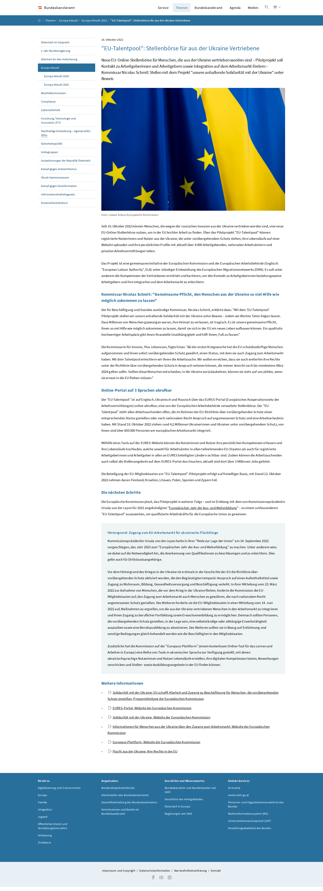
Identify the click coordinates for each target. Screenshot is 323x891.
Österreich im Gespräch (55, 46)
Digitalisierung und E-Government (59, 792)
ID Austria (234, 792)
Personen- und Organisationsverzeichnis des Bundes (256, 808)
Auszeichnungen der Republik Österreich (65, 165)
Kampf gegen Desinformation (59, 190)
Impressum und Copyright (119, 875)
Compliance (48, 106)
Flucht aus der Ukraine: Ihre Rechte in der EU (143, 755)
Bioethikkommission (53, 97)
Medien (253, 9)
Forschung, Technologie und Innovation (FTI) (58, 125)
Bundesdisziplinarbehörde (118, 792)
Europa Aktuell (68, 24)
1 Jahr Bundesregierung (55, 55)
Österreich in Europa (177, 810)
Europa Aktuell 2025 (56, 89)
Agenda (235, 9)
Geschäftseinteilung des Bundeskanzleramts (129, 806)
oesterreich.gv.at (238, 799)
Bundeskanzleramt (208, 9)
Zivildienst (44, 846)
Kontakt (216, 875)
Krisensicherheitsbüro (54, 207)
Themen (182, 9)
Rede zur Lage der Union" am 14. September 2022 (233, 545)
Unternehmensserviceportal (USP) (249, 825)
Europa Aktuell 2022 (94, 24)
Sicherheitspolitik (51, 148)
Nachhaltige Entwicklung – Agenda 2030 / (66, 137)
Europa (42, 799)
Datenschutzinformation (155, 875)
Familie (42, 806)
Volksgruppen (49, 156)
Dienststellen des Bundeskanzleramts (125, 799)
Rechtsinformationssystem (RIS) (248, 818)
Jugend (42, 821)
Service (163, 9)
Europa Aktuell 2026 (56, 80)
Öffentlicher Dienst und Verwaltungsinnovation (52, 830)
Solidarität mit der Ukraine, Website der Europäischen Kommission (159, 721)
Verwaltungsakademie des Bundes (249, 832)
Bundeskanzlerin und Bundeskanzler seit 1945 (190, 794)
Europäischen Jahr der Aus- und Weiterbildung (203, 512)
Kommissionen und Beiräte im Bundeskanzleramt (120, 816)
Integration (45, 813)
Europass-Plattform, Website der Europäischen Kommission (154, 746)
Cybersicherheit (50, 114)
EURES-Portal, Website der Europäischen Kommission (150, 712)
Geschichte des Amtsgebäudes (184, 803)
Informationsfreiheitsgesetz (58, 198)
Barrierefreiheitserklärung (190, 875)
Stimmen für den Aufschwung (59, 63)
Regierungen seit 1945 (178, 818)
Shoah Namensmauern (55, 181)
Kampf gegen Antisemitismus (59, 173)
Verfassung (45, 839)
